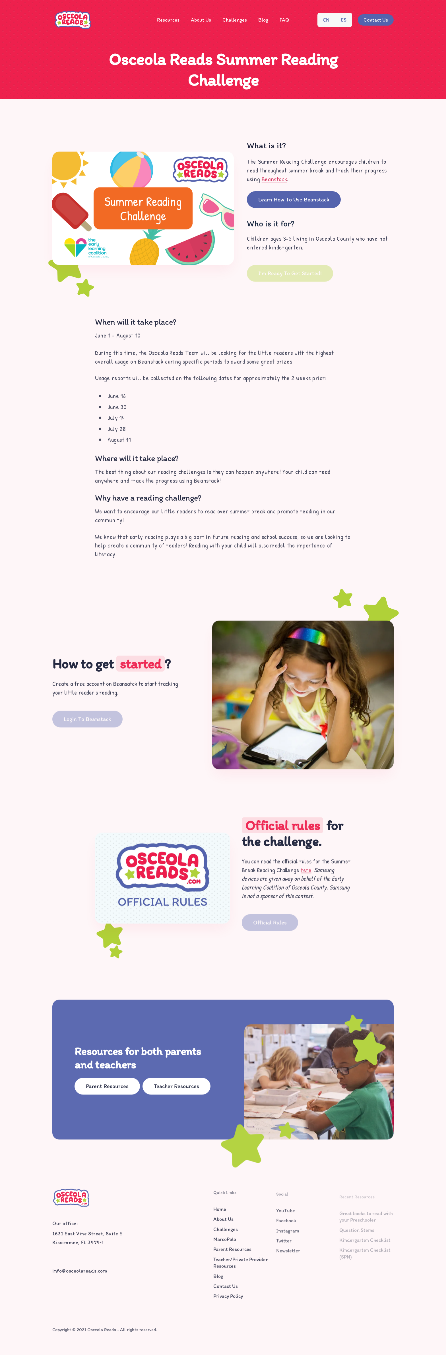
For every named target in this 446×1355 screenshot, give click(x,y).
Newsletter (288, 1255)
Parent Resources (107, 1087)
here (306, 872)
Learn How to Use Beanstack (293, 199)
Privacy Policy (228, 1299)
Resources (168, 20)
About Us (201, 20)
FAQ (284, 20)
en (326, 20)
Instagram (287, 1235)
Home (219, 1212)
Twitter (284, 1245)
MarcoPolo (224, 1242)
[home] (72, 20)
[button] (168, 20)
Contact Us (376, 20)
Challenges (234, 20)
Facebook (286, 1225)
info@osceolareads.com (80, 1272)
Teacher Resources (176, 1087)
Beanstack (274, 179)
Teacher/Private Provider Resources (240, 1265)
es (343, 20)
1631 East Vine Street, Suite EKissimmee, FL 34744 (87, 1239)
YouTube (285, 1215)
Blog (263, 20)
